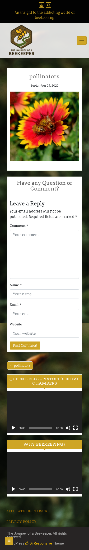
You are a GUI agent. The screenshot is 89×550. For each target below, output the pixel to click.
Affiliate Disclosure (28, 511)
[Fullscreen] (75, 428)
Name (16, 285)
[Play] (13, 428)
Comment (19, 225)
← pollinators (20, 365)
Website (16, 324)
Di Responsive (38, 543)
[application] (44, 412)
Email (15, 304)
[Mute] (68, 428)
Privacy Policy (21, 521)
